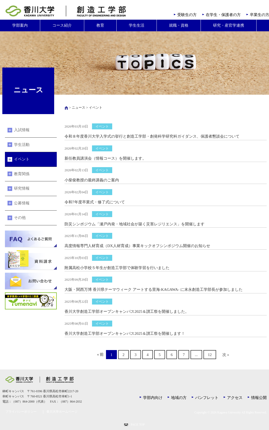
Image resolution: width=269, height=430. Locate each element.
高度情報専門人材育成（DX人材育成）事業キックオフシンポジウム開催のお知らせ (137, 246)
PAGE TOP (138, 424)
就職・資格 (178, 25)
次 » (225, 354)
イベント (22, 159)
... (196, 354)
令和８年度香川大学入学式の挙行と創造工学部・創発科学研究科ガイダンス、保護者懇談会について (152, 136)
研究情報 (22, 188)
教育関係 (22, 174)
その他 (20, 218)
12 (210, 354)
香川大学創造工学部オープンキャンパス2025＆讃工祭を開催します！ (125, 333)
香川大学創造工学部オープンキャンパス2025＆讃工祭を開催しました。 (127, 311)
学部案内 (20, 25)
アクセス (235, 398)
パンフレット (206, 398)
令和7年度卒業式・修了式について (95, 202)
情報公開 (259, 398)
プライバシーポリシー (21, 411)
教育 (100, 25)
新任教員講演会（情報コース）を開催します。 (105, 158)
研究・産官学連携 (228, 25)
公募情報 (22, 203)
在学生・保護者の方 (223, 15)
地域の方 (179, 398)
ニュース (78, 107)
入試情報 (22, 130)
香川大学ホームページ (61, 411)
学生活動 (22, 145)
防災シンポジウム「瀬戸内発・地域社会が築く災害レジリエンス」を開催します (134, 224)
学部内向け (152, 398)
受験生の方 (187, 15)
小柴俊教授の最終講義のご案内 (92, 180)
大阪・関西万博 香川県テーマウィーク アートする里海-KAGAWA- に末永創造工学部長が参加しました (154, 289)
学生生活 (136, 25)
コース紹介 (62, 25)
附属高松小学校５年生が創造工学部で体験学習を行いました (117, 268)
